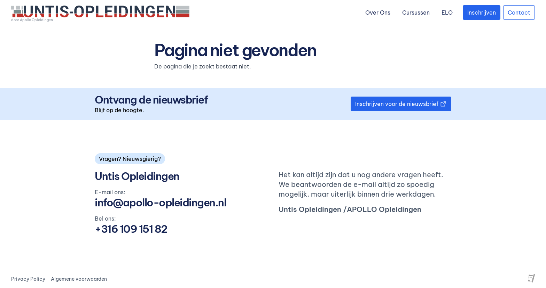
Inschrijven (481, 12)
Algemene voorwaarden (79, 279)
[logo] (100, 14)
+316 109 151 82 (131, 229)
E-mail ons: (110, 192)
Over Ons (377, 12)
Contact (519, 12)
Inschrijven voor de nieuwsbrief (401, 103)
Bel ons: (105, 218)
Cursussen (416, 12)
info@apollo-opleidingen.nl (160, 202)
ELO (447, 12)
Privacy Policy (28, 279)
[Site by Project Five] (531, 278)
